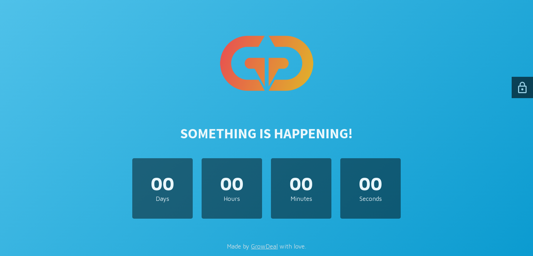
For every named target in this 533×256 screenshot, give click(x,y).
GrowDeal (264, 246)
